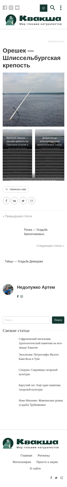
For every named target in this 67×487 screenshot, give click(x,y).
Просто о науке (47, 462)
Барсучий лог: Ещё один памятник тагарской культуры (40, 387)
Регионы (44, 455)
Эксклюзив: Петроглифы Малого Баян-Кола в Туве (39, 356)
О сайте (35, 468)
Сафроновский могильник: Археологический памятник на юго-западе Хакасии (41, 343)
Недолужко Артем (36, 287)
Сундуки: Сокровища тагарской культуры (38, 372)
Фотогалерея (22, 462)
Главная (26, 455)
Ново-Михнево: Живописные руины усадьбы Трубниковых (41, 402)
